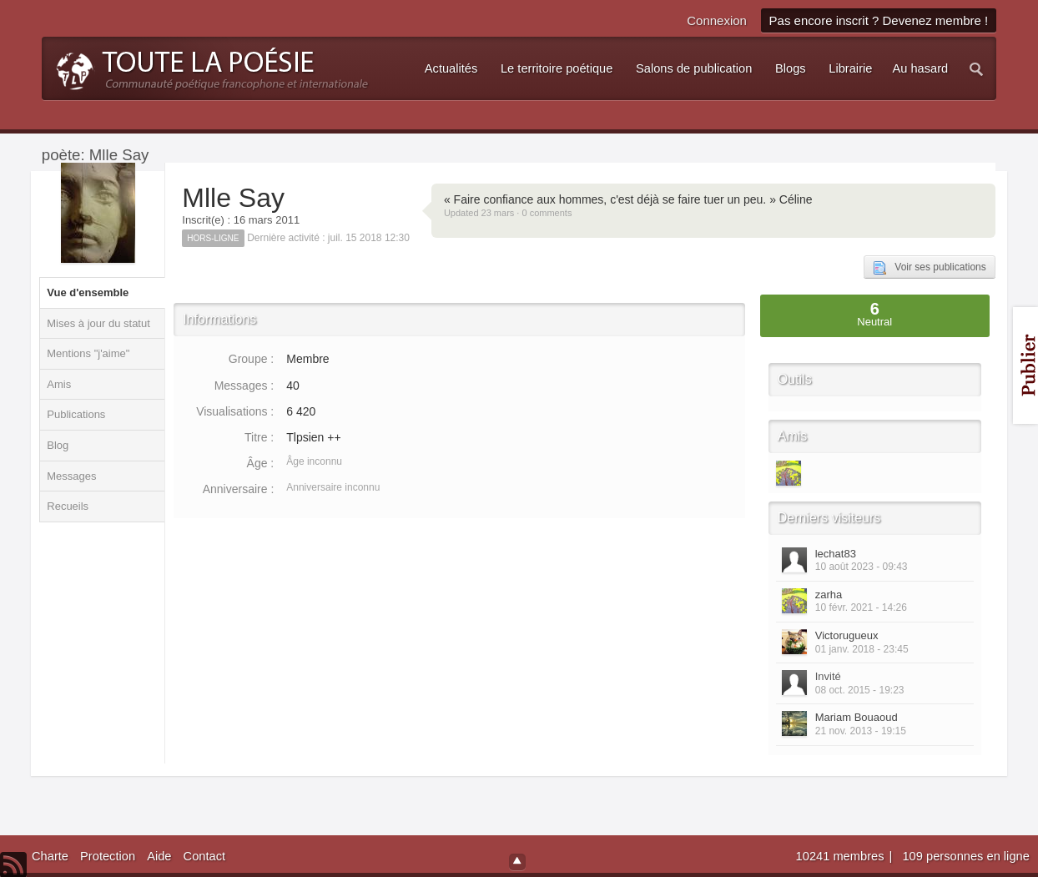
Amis (59, 384)
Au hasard (920, 68)
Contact (205, 856)
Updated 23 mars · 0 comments (508, 213)
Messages (71, 476)
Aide (159, 856)
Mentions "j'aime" (88, 353)
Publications (76, 414)
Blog (57, 445)
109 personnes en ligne (965, 856)
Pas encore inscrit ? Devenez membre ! (879, 20)
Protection (107, 856)
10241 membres (842, 856)
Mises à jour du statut (98, 323)
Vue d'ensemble (87, 292)
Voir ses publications (929, 268)
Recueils (67, 506)
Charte (50, 856)
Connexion (717, 20)
